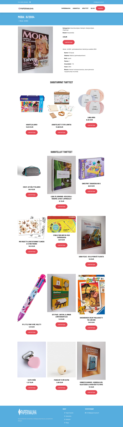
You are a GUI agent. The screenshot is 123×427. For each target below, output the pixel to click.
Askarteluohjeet (75, 28)
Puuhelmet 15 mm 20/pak (61, 380)
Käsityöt (85, 8)
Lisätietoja (68, 42)
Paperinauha (69, 413)
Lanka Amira (91, 117)
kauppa (100, 8)
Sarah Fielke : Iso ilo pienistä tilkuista (91, 257)
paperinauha (66, 8)
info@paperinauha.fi (99, 2)
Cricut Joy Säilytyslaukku (31, 187)
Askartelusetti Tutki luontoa (61, 125)
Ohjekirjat (65, 30)
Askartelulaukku (31, 125)
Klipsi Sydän (32, 380)
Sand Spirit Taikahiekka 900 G (91, 183)
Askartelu (76, 8)
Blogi (93, 8)
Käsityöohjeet (90, 28)
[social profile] (30, 2)
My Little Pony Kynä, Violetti (31, 324)
